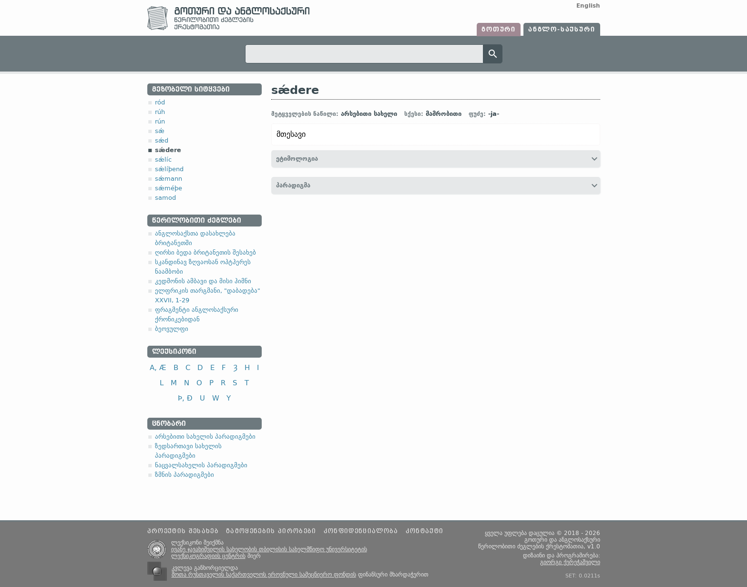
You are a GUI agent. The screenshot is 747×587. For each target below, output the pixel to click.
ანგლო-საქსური (561, 29)
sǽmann (168, 178)
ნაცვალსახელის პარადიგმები (201, 465)
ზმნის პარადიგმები (184, 474)
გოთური (498, 29)
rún (160, 121)
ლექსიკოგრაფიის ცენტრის (208, 556)
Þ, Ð (185, 398)
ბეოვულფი (171, 328)
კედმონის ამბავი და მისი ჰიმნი (203, 281)
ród (160, 102)
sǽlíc (163, 159)
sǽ (159, 130)
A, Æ (158, 367)
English (588, 5)
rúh (160, 111)
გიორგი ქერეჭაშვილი (570, 562)
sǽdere (168, 150)
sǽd (161, 140)
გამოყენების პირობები (271, 531)
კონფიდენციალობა (361, 531)
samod (165, 197)
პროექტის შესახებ (183, 531)
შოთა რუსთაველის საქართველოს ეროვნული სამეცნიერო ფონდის (264, 574)
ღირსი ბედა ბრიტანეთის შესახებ (205, 252)
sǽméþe (168, 188)
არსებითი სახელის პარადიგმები (205, 436)
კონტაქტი (425, 531)
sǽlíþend (169, 169)
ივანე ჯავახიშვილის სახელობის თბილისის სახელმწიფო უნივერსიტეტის (269, 549)
